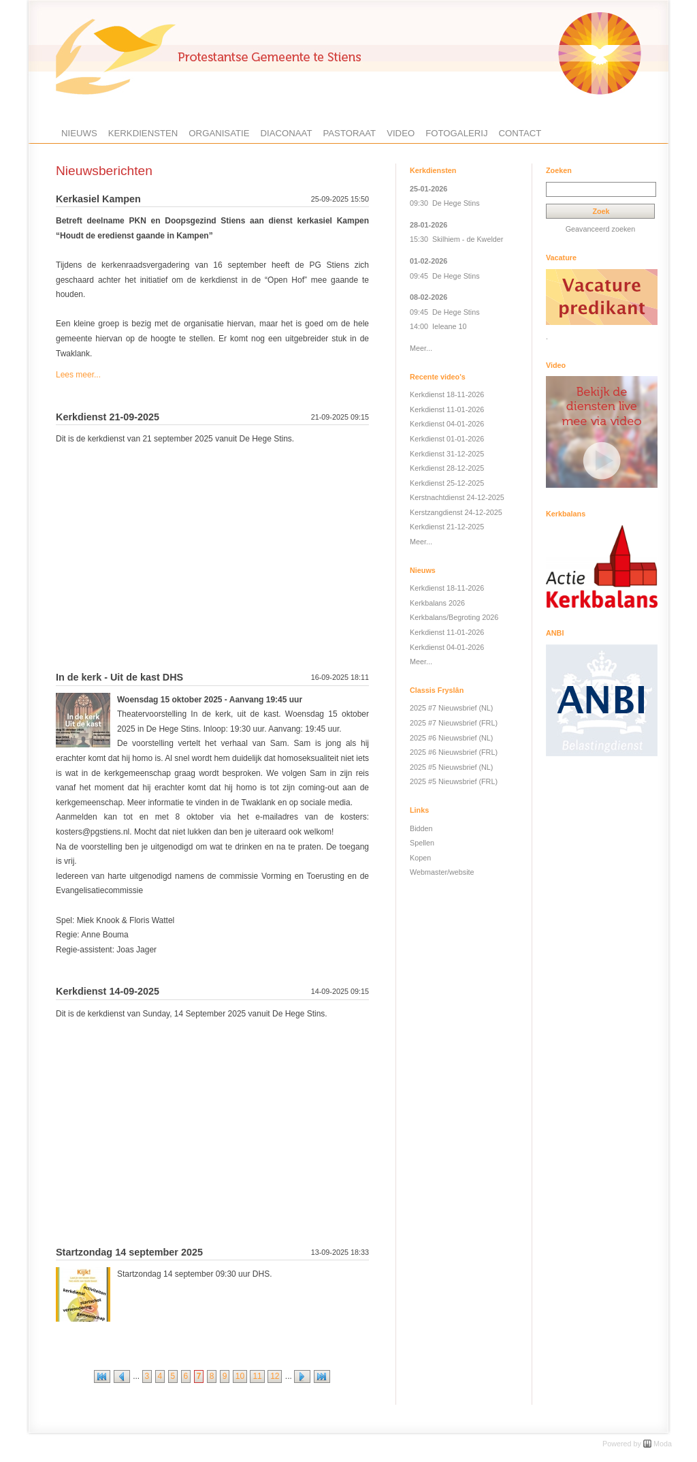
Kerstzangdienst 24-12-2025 (456, 512)
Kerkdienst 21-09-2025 (107, 416)
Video (401, 133)
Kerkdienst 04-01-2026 (447, 424)
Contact (520, 133)
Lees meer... (78, 374)
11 (257, 1376)
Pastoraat (349, 133)
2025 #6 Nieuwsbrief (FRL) (454, 752)
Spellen (422, 843)
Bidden (421, 828)
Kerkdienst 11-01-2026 (447, 409)
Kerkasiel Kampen (98, 198)
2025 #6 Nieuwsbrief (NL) (451, 738)
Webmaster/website (442, 872)
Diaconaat (286, 133)
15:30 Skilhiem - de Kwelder (456, 239)
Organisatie (219, 133)
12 (274, 1376)
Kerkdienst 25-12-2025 (447, 483)
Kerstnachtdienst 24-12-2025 (457, 497)
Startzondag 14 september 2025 (129, 1252)
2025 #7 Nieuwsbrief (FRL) (454, 723)
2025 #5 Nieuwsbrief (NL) (451, 767)
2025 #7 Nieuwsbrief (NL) (451, 708)
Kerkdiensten (143, 133)
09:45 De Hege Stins (445, 276)
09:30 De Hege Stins (445, 203)
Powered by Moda (637, 1444)
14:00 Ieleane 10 (438, 326)
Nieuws (79, 133)
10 (240, 1376)
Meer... (421, 348)
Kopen (420, 858)
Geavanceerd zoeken (601, 229)
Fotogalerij (456, 133)
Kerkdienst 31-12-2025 (447, 454)
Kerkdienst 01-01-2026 (447, 439)
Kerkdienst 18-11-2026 (447, 394)
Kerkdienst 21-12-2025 (447, 527)
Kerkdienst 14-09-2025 (107, 991)
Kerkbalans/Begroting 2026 (454, 617)
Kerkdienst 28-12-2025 (447, 468)
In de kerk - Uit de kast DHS (119, 677)
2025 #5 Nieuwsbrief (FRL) (454, 781)
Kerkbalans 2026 (437, 603)
